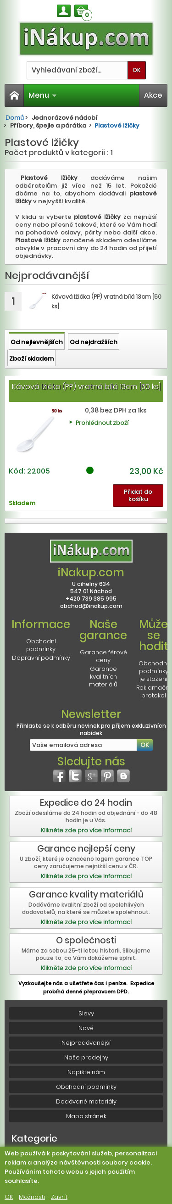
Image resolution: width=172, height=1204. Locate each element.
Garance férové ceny (103, 656)
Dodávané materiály (86, 1101)
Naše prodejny (86, 1057)
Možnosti (32, 1197)
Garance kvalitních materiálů (103, 676)
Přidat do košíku (138, 495)
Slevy (86, 1013)
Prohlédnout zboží (102, 423)
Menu (42, 95)
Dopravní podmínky (41, 657)
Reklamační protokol (153, 691)
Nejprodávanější (86, 1042)
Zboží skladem (31, 358)
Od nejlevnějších (37, 342)
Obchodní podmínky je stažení (153, 671)
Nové (86, 1028)
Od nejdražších (93, 342)
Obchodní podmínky (41, 645)
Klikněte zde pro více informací (86, 830)
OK (9, 1197)
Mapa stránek (86, 1116)
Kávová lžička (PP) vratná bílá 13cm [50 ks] (86, 386)
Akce (153, 95)
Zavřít (59, 1197)
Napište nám (86, 1072)
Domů (15, 117)
